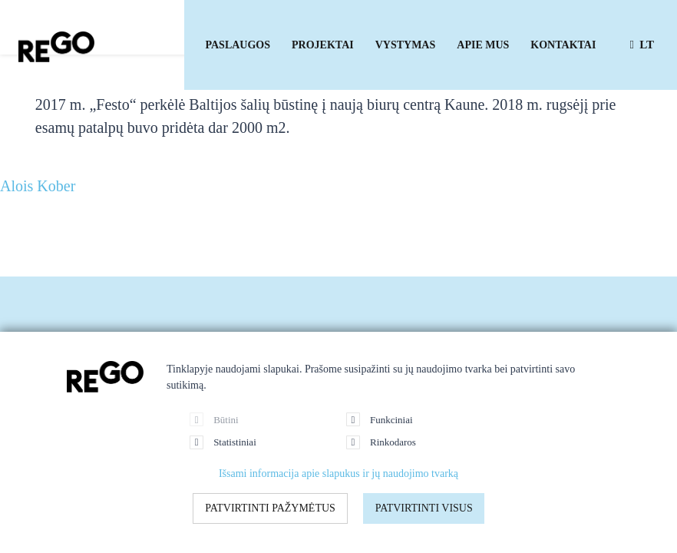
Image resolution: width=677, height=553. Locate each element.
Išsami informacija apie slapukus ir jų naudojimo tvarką (338, 473)
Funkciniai (379, 419)
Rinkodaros (381, 442)
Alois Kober (37, 185)
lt (641, 44)
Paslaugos (238, 45)
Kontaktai (563, 45)
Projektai (323, 45)
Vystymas (405, 45)
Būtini (214, 419)
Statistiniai (223, 442)
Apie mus (483, 45)
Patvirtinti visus (424, 508)
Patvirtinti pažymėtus (270, 508)
